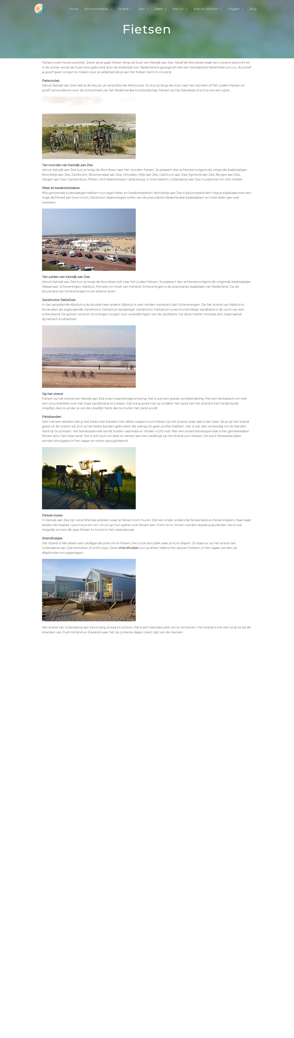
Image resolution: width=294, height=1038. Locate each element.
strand (201, 90)
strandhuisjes (99, 548)
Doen (158, 9)
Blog (252, 9)
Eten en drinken (206, 9)
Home (74, 9)
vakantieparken (82, 525)
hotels (84, 197)
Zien (141, 9)
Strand (123, 9)
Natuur (178, 9)
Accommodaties (97, 9)
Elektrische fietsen (170, 525)
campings (106, 525)
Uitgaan (234, 9)
